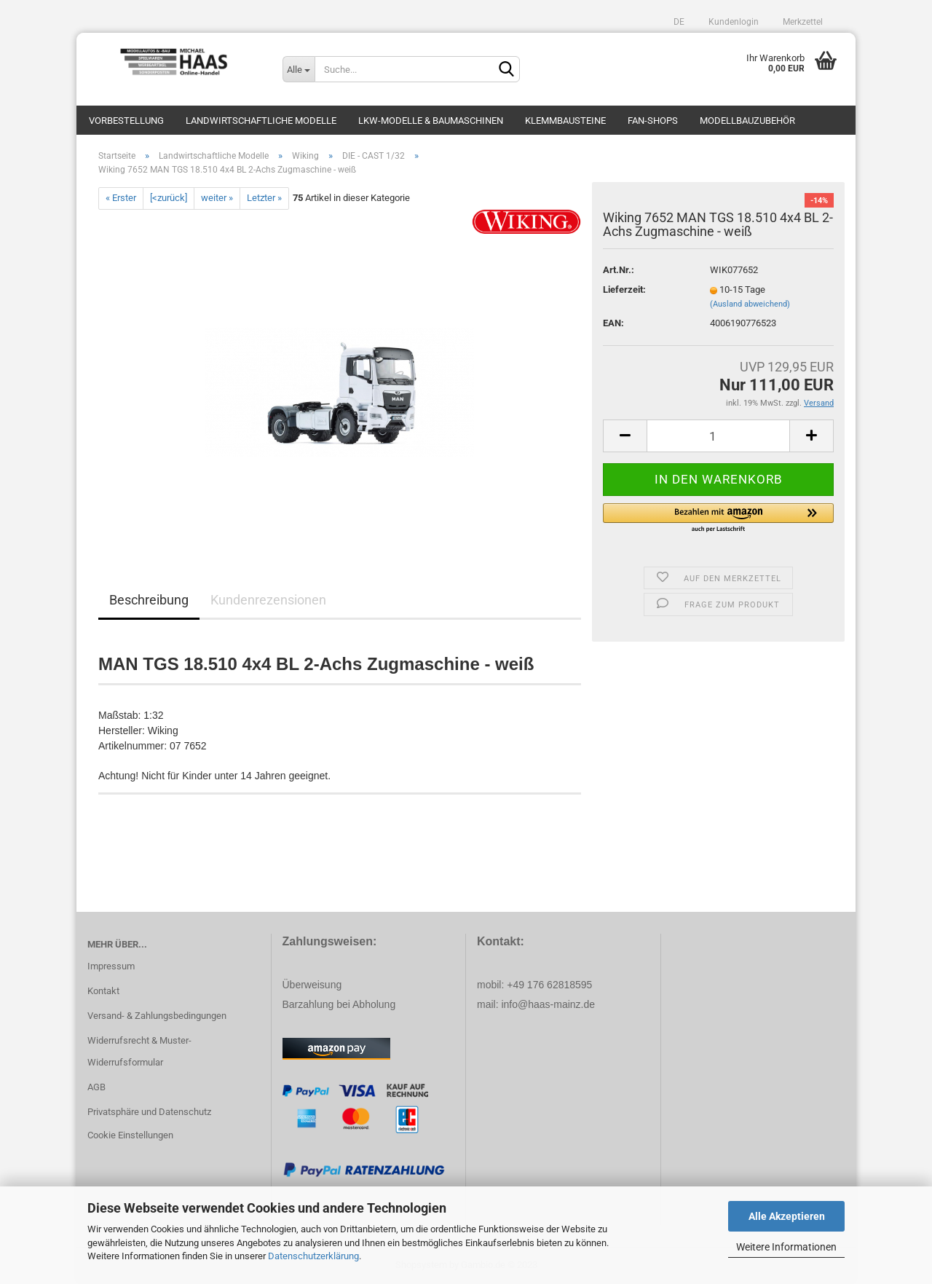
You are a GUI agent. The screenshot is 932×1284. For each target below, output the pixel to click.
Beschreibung (149, 599)
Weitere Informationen (786, 1247)
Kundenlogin (732, 22)
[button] (718, 518)
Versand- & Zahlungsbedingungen (156, 1015)
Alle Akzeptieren (787, 1216)
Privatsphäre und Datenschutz (149, 1111)
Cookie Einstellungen (130, 1135)
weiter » (217, 197)
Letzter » (264, 197)
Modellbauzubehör (747, 120)
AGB (96, 1087)
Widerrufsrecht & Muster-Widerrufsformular (139, 1051)
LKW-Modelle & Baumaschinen (430, 120)
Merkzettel (802, 22)
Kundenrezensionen (268, 599)
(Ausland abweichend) (750, 304)
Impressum (111, 966)
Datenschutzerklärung (313, 1255)
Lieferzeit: (624, 289)
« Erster (121, 197)
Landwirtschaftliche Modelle (261, 120)
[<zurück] (168, 197)
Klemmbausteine (565, 120)
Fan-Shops (653, 120)
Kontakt (103, 990)
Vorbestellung (126, 120)
